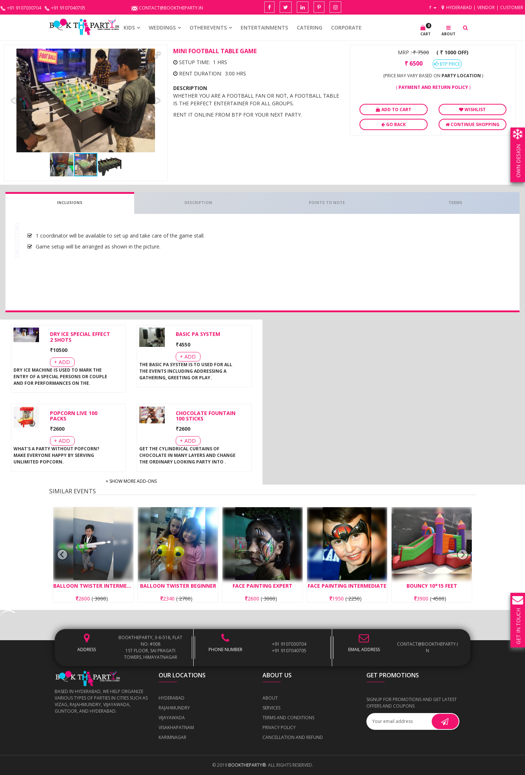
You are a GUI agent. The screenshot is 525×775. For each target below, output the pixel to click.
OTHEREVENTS (208, 27)
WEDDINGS (162, 27)
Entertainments (264, 27)
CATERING (309, 27)
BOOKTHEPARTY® (247, 765)
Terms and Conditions (288, 718)
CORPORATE (346, 27)
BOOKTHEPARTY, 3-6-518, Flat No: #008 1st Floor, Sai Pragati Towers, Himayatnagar (150, 647)
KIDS (129, 27)
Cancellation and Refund (292, 737)
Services (271, 708)
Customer (511, 7)
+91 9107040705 (289, 650)
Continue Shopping (472, 124)
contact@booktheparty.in (427, 647)
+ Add (62, 362)
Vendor (486, 7)
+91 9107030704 (289, 644)
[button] (157, 55)
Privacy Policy (279, 727)
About (270, 698)
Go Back (393, 124)
